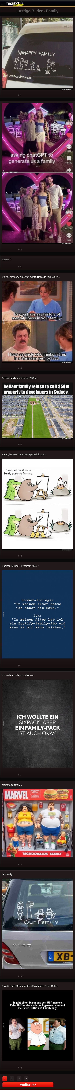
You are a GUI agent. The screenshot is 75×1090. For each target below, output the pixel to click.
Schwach (13, 95)
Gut (5, 95)
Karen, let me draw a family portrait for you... (24, 454)
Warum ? (6, 259)
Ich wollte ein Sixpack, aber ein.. (18, 675)
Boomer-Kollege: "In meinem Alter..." (20, 566)
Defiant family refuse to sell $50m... (20, 378)
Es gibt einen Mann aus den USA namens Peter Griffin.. (30, 986)
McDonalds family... (12, 785)
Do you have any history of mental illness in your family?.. (31, 277)
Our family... (8, 874)
